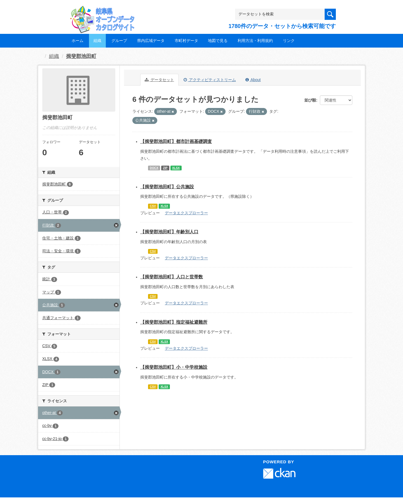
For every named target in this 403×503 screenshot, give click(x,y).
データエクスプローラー (186, 213)
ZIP (165, 168)
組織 (97, 40)
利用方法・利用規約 (255, 40)
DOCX (154, 168)
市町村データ (186, 40)
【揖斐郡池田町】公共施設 (167, 186)
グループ (119, 40)
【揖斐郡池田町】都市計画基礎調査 (176, 141)
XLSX (176, 168)
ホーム (77, 40)
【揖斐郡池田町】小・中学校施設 (173, 367)
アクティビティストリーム (210, 79)
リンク (289, 40)
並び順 (310, 100)
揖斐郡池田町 (81, 56)
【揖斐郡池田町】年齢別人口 (169, 231)
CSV (153, 206)
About (253, 79)
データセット (159, 79)
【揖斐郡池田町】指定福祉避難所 (173, 322)
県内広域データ (151, 40)
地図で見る (218, 40)
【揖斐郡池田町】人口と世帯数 (171, 276)
